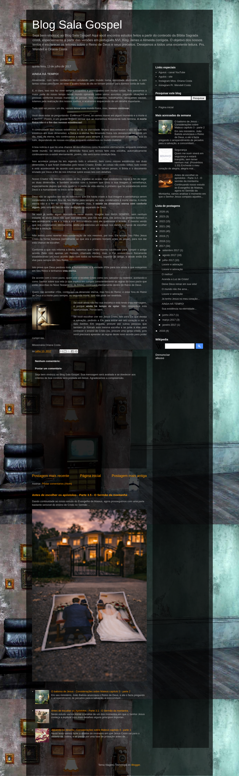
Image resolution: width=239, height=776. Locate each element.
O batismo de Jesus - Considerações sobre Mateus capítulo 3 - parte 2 (90, 691)
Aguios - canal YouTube (172, 72)
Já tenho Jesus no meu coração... (181, 298)
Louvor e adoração (172, 264)
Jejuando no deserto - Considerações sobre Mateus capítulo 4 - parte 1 (91, 729)
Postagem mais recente (50, 476)
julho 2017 (168, 260)
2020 (162, 231)
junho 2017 (169, 314)
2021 (162, 226)
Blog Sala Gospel (77, 24)
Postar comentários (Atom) (57, 483)
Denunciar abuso (162, 356)
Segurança (180, 149)
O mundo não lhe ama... (175, 289)
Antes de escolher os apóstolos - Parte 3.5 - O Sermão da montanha (79, 495)
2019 (162, 236)
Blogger (135, 764)
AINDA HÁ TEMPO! (173, 303)
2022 (162, 221)
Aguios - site (166, 76)
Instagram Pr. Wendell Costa (175, 85)
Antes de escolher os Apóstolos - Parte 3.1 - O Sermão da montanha (89, 710)
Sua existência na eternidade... (179, 308)
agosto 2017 (169, 255)
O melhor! (167, 274)
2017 (162, 245)
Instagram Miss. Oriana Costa (175, 80)
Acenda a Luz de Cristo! (175, 279)
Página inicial (90, 476)
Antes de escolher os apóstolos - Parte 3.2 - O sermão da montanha (188, 178)
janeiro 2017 (169, 324)
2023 (162, 216)
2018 (162, 241)
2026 (162, 211)
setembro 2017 (171, 250)
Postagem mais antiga (129, 476)
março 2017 (169, 319)
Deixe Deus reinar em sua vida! (179, 284)
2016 (162, 330)
